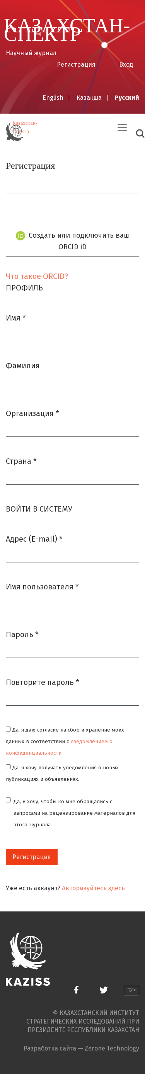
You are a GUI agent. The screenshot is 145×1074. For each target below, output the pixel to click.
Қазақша (89, 97)
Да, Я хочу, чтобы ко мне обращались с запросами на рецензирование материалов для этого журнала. (74, 813)
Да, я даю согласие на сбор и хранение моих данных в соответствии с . (65, 741)
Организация (32, 413)
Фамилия (23, 365)
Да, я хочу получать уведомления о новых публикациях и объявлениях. (62, 773)
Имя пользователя (42, 586)
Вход (126, 64)
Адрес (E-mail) (34, 538)
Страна (21, 460)
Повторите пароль (42, 681)
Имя (16, 317)
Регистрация (76, 64)
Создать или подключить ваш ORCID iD (73, 241)
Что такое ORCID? (37, 276)
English (53, 97)
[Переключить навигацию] (122, 127)
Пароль (22, 634)
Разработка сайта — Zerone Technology (81, 1048)
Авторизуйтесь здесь (93, 888)
